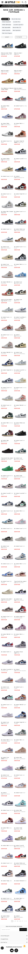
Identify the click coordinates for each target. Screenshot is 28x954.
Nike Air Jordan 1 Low (18, 53)
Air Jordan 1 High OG (20, 194)
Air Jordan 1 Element (20, 880)
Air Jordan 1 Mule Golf (5, 106)
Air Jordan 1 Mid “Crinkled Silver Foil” (7, 212)
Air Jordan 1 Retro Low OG (19, 230)
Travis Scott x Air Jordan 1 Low (20, 582)
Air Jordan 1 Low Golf (20, 494)
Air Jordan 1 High (19, 617)
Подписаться (23, 929)
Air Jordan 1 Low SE (20, 159)
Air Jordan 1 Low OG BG (19, 846)
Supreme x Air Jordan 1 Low (6, 599)
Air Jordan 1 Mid (19, 124)
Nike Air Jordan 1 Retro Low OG (6, 53)
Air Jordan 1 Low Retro (20, 318)
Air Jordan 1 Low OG (5, 247)
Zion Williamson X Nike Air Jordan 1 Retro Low (7, 89)
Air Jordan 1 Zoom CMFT (18, 652)
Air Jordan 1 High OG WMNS (19, 141)
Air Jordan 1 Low (20, 105)
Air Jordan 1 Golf (6, 651)
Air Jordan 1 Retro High (5, 159)
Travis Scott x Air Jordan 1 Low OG (7, 458)
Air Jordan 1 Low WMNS (5, 758)
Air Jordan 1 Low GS (5, 687)
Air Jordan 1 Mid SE (6, 282)
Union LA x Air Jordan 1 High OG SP (6, 300)
